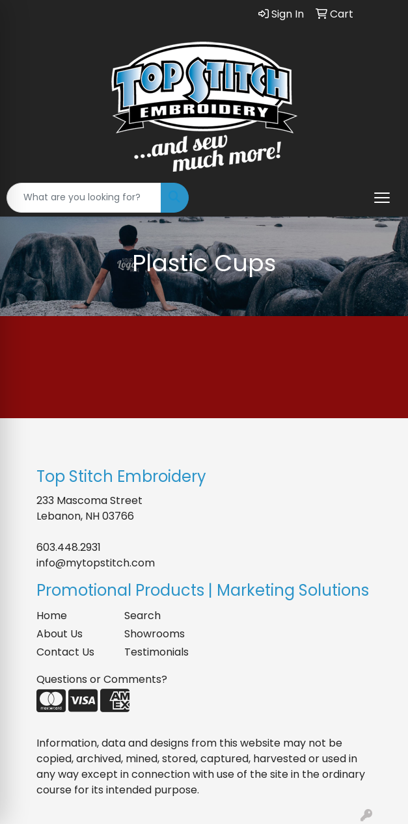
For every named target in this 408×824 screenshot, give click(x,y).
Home (51, 615)
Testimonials (156, 652)
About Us (59, 633)
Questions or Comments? (101, 679)
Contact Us (65, 652)
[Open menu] (382, 198)
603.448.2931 (68, 547)
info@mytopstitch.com (95, 562)
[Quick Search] (84, 198)
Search (142, 615)
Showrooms (154, 633)
